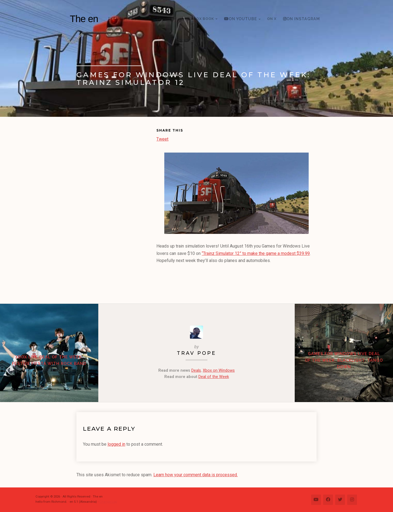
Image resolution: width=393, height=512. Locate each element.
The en (84, 18)
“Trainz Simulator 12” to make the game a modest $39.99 (256, 253)
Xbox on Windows (219, 370)
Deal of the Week (213, 376)
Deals (196, 370)
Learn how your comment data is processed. (195, 474)
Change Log (108, 502)
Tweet (162, 138)
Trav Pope (196, 353)
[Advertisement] (116, 211)
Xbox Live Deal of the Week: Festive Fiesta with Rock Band (49, 360)
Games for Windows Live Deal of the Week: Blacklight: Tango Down (344, 360)
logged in (116, 444)
